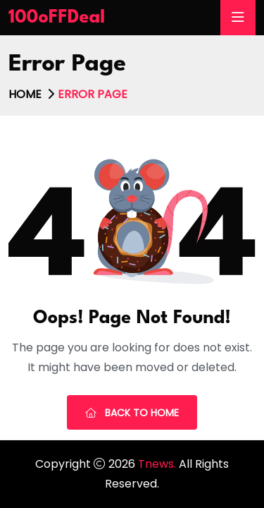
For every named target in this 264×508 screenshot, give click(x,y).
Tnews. (158, 464)
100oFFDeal (56, 17)
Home (25, 94)
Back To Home (132, 413)
